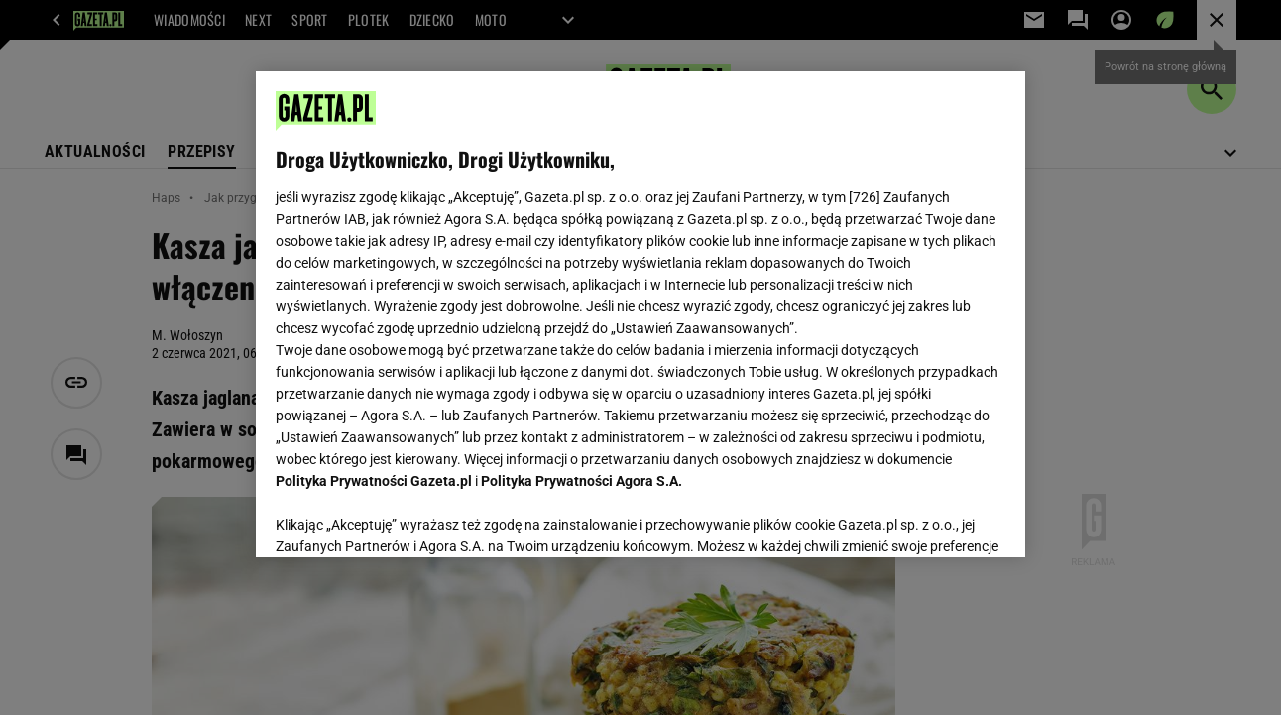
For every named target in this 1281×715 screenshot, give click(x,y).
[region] (640, 314)
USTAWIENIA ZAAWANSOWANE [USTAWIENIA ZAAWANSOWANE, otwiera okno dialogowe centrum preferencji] (406, 518)
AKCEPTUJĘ (937, 519)
